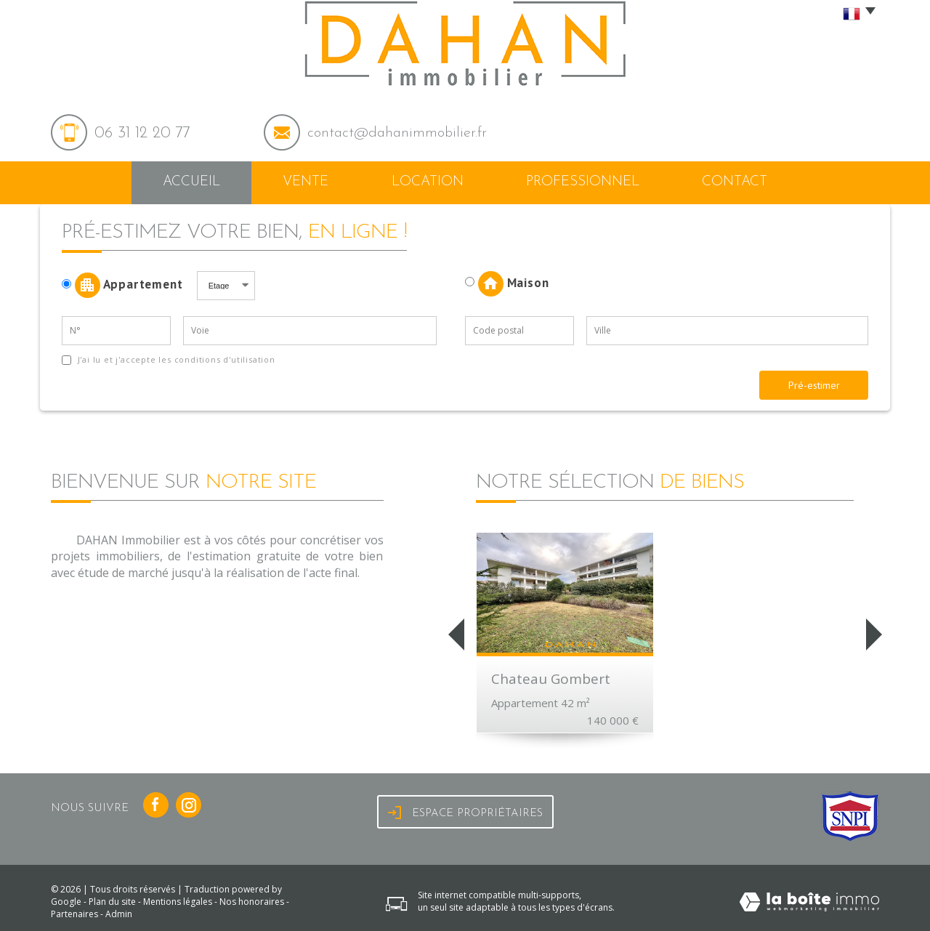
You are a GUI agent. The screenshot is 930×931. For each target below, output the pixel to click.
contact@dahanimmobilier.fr (397, 133)
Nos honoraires (251, 901)
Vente (305, 182)
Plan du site (112, 901)
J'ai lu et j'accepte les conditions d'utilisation (175, 359)
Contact (734, 182)
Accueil (191, 182)
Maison (507, 284)
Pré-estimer (814, 385)
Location (428, 182)
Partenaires (74, 914)
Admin (118, 914)
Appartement (127, 285)
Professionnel (582, 182)
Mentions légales (177, 901)
